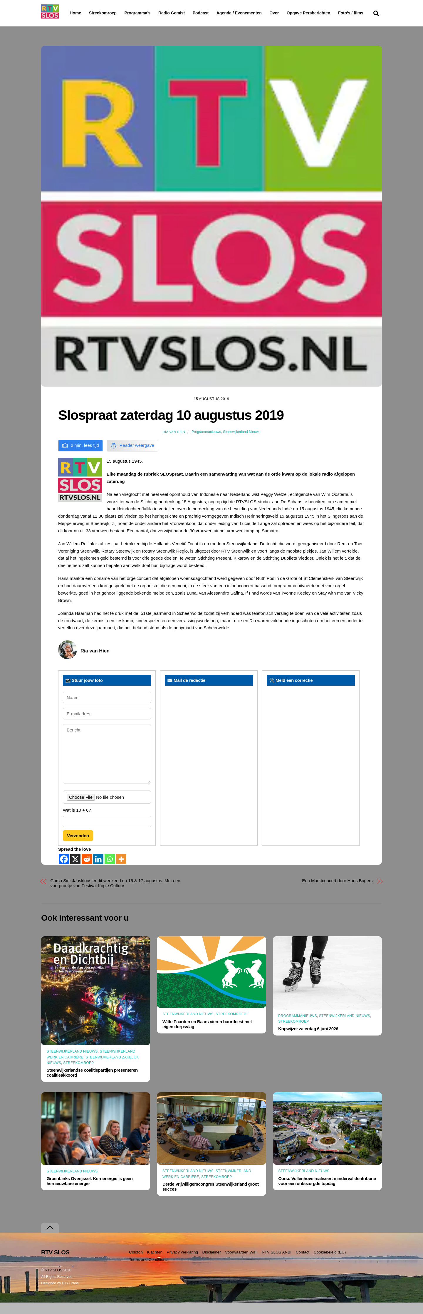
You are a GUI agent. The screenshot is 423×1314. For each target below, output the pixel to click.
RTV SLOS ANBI (276, 1263)
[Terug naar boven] (50, 1239)
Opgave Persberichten (329, 13)
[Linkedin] (98, 870)
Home (70, 13)
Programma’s (148, 13)
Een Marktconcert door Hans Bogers (337, 892)
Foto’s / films (83, 24)
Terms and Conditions (148, 1271)
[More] (121, 870)
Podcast (216, 13)
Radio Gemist (186, 13)
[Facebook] (64, 870)
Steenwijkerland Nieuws (241, 443)
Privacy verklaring (182, 1263)
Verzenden (78, 847)
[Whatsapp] (110, 870)
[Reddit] (87, 870)
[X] (75, 870)
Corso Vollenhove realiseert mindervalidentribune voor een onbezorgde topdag (327, 1192)
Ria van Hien (174, 443)
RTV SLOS (53, 1282)
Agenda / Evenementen (254, 13)
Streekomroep (104, 13)
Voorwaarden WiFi (241, 1263)
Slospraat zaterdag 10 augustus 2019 (171, 426)
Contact (303, 1263)
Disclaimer (211, 1263)
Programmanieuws (206, 443)
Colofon (136, 1263)
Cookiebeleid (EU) (330, 1263)
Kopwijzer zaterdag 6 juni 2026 (308, 1040)
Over (289, 13)
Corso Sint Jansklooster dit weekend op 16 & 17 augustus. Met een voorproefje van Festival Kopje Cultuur (115, 895)
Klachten (154, 1263)
